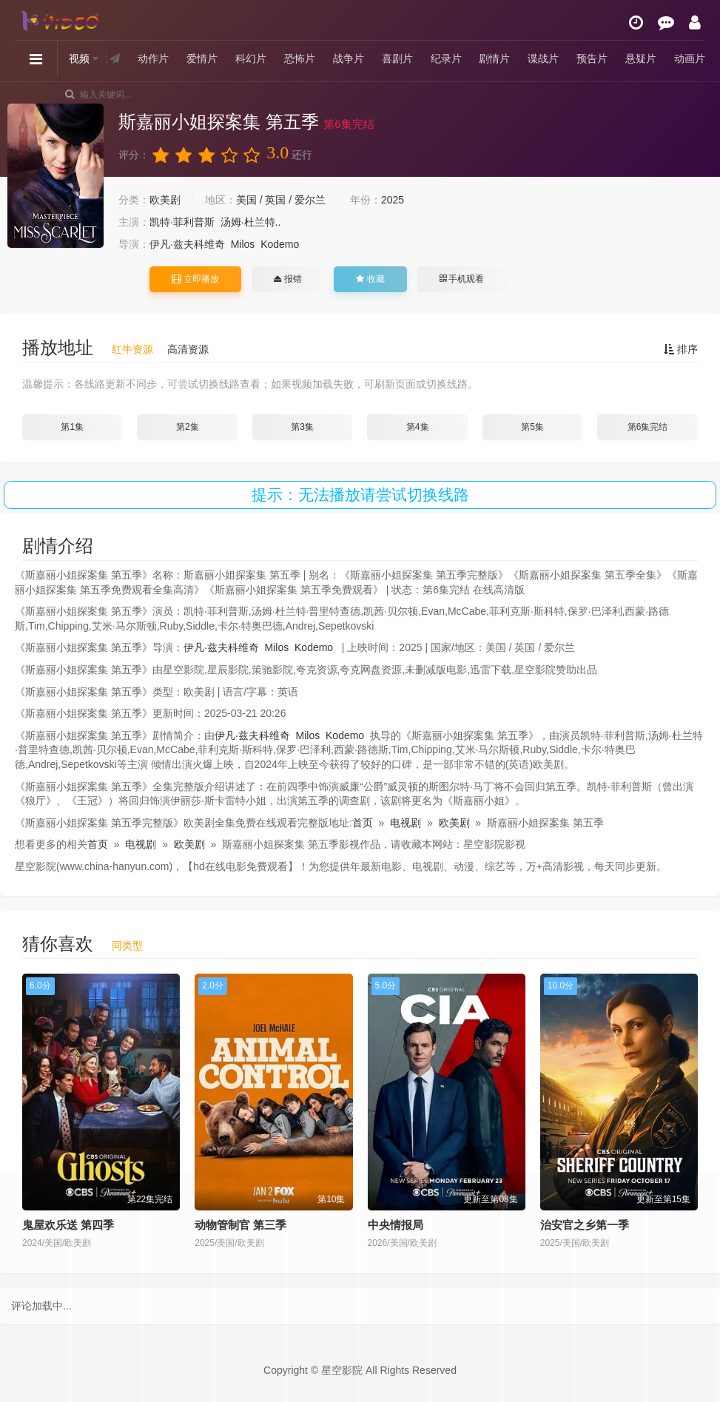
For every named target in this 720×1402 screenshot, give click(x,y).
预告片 (592, 58)
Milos (243, 244)
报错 (287, 279)
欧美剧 (165, 200)
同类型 (127, 945)
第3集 (302, 427)
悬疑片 (640, 58)
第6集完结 (648, 427)
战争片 (348, 58)
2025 (392, 200)
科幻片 (250, 58)
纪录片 (446, 58)
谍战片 (543, 58)
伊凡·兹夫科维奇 (187, 244)
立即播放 (195, 279)
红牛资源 (132, 349)
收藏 (370, 279)
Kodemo (279, 244)
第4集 (417, 427)
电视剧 (405, 823)
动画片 (689, 58)
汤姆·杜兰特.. (251, 222)
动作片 (153, 58)
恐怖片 (299, 58)
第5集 (532, 427)
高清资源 (188, 349)
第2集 (187, 427)
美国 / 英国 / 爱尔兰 (281, 200)
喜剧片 (397, 58)
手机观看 (462, 279)
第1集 (72, 427)
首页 (362, 823)
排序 (681, 349)
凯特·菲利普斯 (182, 222)
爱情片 (202, 58)
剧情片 (494, 58)
